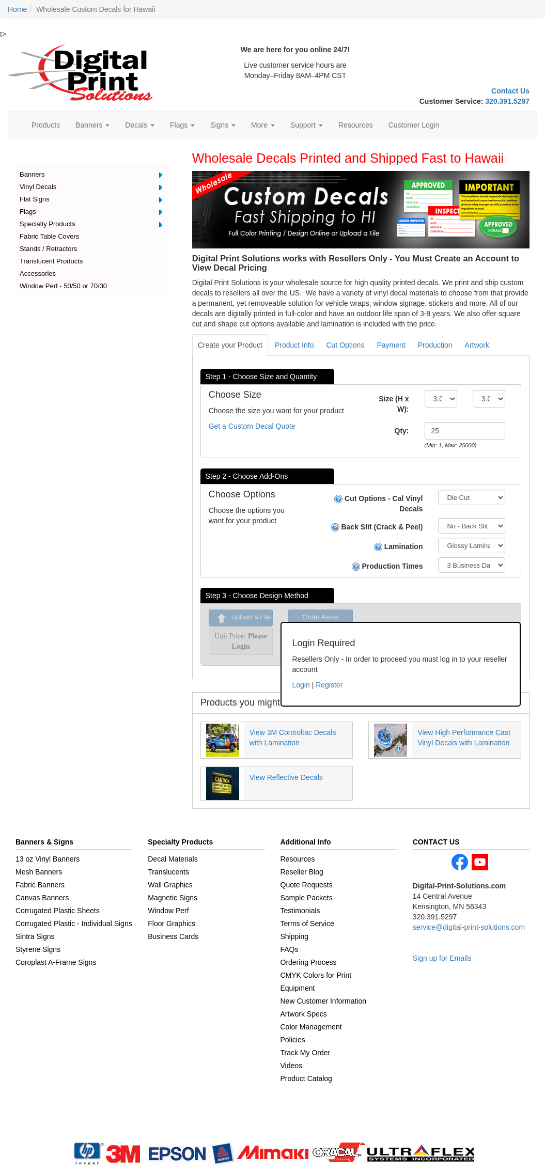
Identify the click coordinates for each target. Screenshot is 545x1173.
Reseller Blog (302, 872)
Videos (292, 1065)
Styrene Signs (37, 949)
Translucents (168, 872)
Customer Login (414, 125)
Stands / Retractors (48, 249)
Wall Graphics (170, 885)
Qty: (402, 431)
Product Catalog (306, 1078)
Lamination (398, 546)
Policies (293, 1040)
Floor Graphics (171, 923)
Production (435, 345)
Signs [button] (223, 125)
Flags (28, 211)
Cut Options (345, 345)
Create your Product (230, 345)
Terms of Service (307, 923)
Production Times (387, 566)
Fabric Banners (40, 885)
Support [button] (306, 125)
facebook (459, 862)
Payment (391, 345)
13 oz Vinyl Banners (47, 859)
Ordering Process (309, 962)
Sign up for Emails (442, 958)
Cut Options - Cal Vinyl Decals (378, 503)
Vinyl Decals (38, 187)
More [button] (263, 125)
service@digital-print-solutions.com (469, 927)
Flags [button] (182, 125)
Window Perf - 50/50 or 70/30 (63, 286)
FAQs (290, 949)
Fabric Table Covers (49, 236)
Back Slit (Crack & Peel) (377, 527)
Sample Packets (307, 898)
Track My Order (306, 1053)
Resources (355, 125)
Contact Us (510, 91)
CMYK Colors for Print (316, 975)
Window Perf (168, 910)
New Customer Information (324, 1001)
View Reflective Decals (286, 777)
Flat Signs (35, 199)
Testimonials (300, 910)
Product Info (294, 345)
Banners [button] (92, 125)
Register (329, 685)
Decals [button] (139, 125)
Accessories (38, 273)
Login (300, 685)
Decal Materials (172, 859)
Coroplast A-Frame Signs (55, 962)
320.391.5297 (507, 101)
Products (46, 125)
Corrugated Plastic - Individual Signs (73, 923)
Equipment (298, 988)
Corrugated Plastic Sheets (57, 910)
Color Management (311, 1027)
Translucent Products (51, 261)
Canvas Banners (42, 898)
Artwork (477, 345)
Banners (32, 174)
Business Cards (173, 936)
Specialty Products (47, 224)
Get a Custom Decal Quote (252, 426)
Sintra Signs (34, 936)
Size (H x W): (394, 404)
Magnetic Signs (172, 898)
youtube (480, 862)
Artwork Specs (304, 1014)
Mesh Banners (38, 872)
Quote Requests (307, 885)
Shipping (295, 936)
